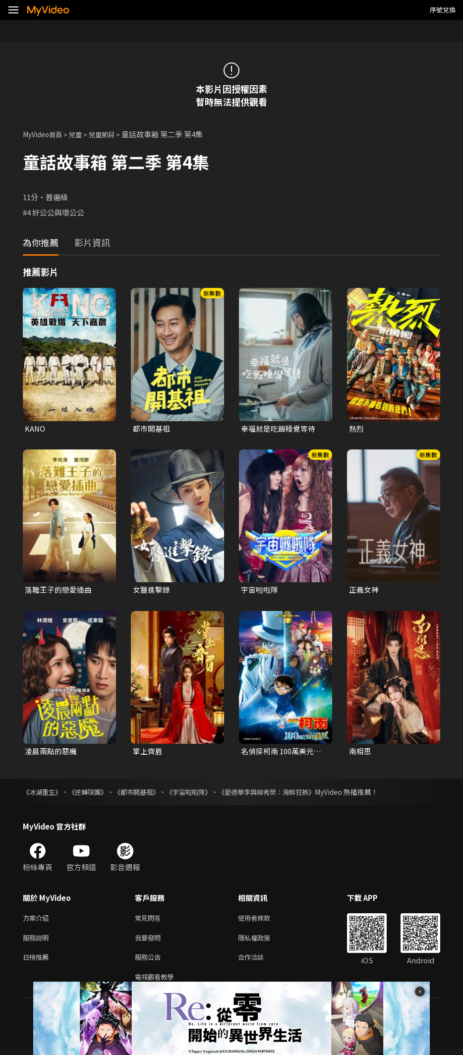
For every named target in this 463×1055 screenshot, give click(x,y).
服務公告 (150, 961)
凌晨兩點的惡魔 (51, 752)
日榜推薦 (38, 961)
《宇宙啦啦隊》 (199, 793)
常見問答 (150, 920)
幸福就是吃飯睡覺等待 (278, 428)
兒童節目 (111, 134)
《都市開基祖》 (144, 793)
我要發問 (150, 941)
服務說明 (38, 941)
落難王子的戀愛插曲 (58, 590)
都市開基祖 (151, 428)
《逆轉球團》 (92, 793)
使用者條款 (262, 920)
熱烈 (356, 428)
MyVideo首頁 (45, 134)
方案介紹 (38, 920)
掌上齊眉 (148, 752)
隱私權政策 (262, 941)
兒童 (82, 134)
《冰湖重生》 (43, 793)
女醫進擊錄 (151, 590)
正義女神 (364, 590)
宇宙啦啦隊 (259, 590)
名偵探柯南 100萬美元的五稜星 (281, 752)
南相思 (360, 752)
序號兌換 (443, 9)
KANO (35, 428)
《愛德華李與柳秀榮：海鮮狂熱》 (283, 793)
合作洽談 (259, 961)
